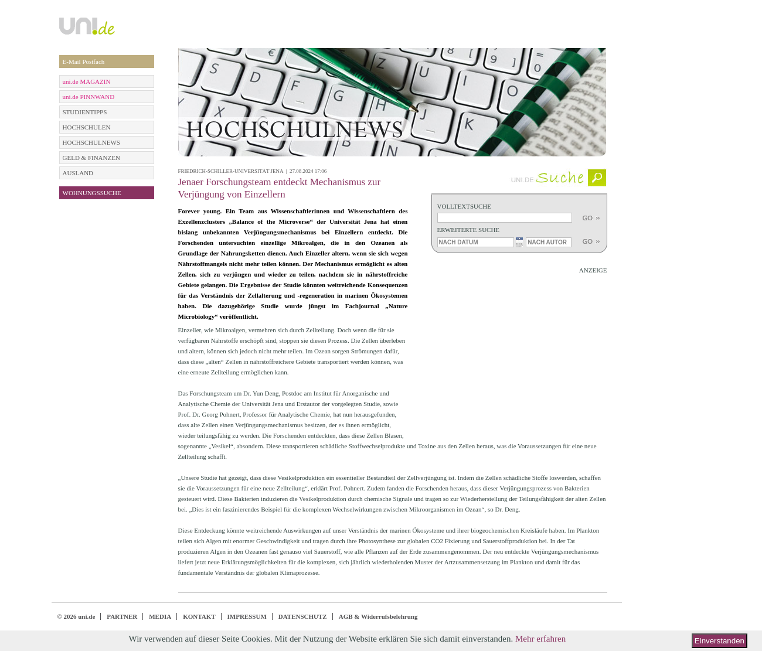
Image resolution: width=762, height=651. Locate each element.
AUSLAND (78, 172)
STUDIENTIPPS (85, 111)
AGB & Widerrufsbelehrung (378, 616)
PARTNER (122, 616)
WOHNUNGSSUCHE (92, 192)
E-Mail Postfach (84, 61)
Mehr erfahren (540, 638)
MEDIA (160, 616)
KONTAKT (199, 616)
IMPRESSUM (247, 616)
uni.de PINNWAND (89, 96)
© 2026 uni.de (76, 616)
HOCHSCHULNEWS (91, 142)
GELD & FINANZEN (91, 157)
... (519, 241)
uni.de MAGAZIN (87, 81)
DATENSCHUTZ (302, 616)
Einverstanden (719, 640)
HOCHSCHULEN (87, 127)
